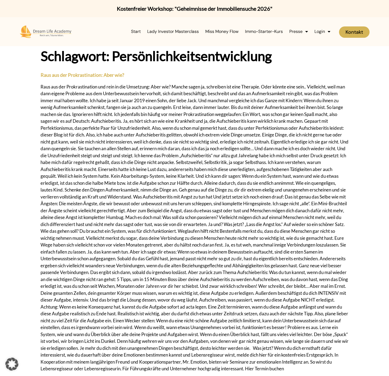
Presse (298, 31)
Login (322, 31)
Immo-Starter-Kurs (264, 31)
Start (136, 31)
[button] (12, 364)
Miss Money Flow (222, 31)
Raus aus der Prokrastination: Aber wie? (82, 75)
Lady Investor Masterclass (173, 31)
